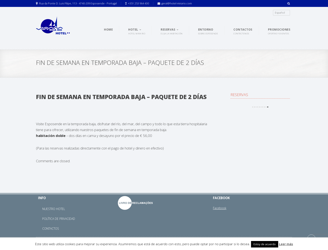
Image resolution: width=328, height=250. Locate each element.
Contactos (50, 229)
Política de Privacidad (58, 219)
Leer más (286, 244)
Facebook (219, 208)
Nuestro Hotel (53, 209)
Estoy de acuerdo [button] (265, 244)
